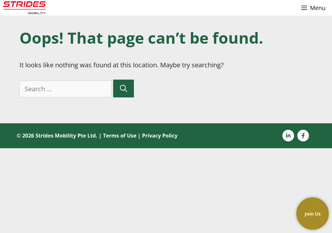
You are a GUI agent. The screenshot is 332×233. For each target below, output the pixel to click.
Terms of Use (119, 135)
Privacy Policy (160, 135)
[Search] (123, 88)
